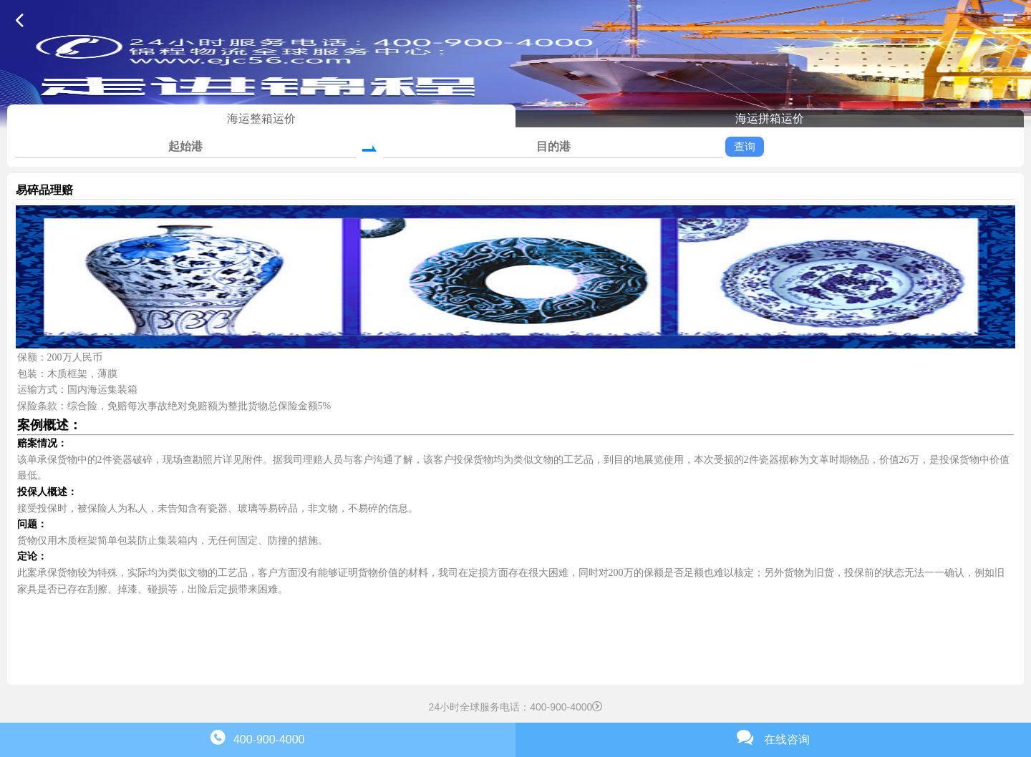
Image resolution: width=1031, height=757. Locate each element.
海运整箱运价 (261, 118)
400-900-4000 (257, 737)
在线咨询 (773, 737)
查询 (744, 146)
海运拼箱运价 (769, 118)
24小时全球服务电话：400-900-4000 (516, 707)
